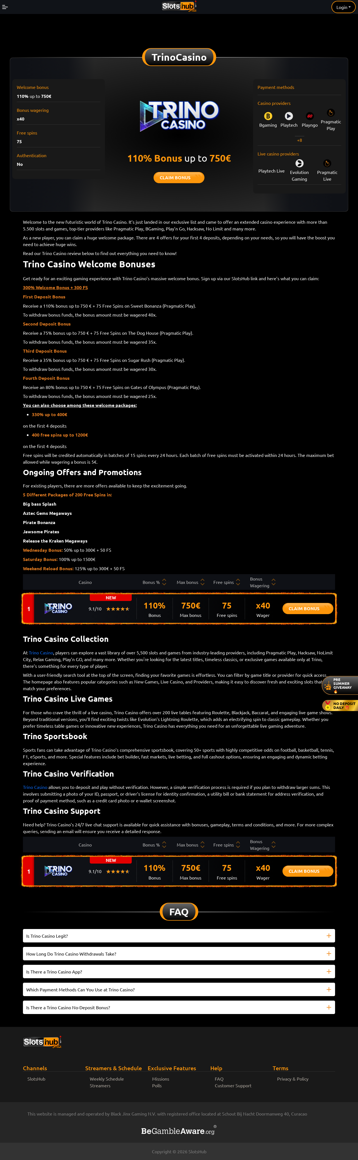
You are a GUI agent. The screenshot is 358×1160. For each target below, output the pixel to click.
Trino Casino (41, 652)
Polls (157, 1085)
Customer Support (233, 1085)
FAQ (219, 1078)
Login (341, 7)
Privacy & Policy (292, 1078)
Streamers (100, 1085)
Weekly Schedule (107, 1078)
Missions (160, 1078)
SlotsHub (36, 1078)
